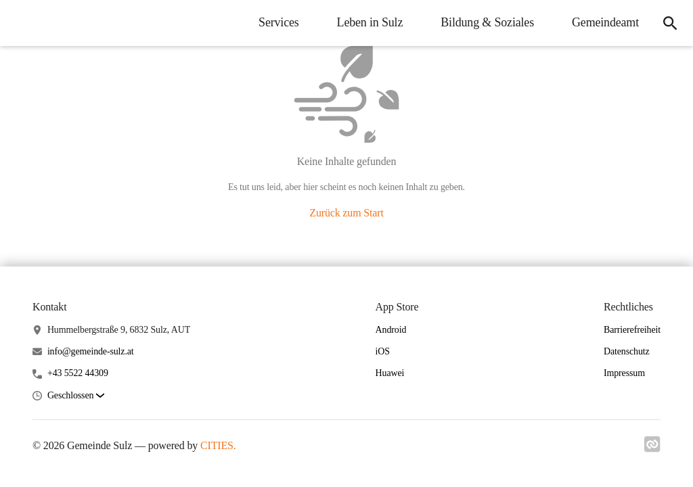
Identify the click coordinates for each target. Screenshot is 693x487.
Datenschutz (627, 351)
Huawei (390, 373)
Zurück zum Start (346, 212)
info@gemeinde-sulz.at (90, 351)
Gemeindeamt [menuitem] (605, 22)
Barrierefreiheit (632, 330)
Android (391, 330)
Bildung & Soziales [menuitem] (487, 22)
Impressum (624, 373)
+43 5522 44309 (77, 373)
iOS (383, 351)
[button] (75, 396)
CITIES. (218, 445)
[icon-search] (670, 23)
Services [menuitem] (279, 22)
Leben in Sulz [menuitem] (370, 22)
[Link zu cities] (652, 448)
